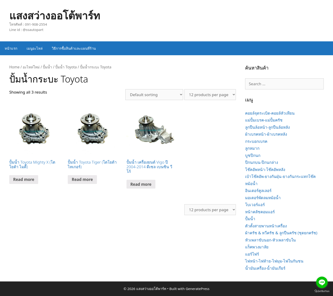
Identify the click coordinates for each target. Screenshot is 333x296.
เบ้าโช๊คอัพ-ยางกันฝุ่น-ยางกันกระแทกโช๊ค (280, 176)
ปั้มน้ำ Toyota (66, 67)
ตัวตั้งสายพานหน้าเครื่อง (266, 226)
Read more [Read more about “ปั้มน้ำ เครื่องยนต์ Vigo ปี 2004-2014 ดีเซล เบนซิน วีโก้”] (140, 184)
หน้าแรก (11, 48)
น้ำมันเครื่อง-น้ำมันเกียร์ (265, 268)
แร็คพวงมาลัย (256, 247)
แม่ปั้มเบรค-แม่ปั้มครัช (264, 120)
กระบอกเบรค (256, 141)
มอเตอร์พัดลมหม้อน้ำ (263, 197)
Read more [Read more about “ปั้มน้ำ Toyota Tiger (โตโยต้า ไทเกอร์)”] (82, 179)
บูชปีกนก (252, 155)
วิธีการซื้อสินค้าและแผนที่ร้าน (74, 48)
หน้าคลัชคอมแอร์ (260, 211)
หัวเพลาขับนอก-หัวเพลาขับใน (270, 240)
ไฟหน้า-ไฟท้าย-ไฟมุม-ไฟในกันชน (274, 261)
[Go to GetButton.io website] (321, 291)
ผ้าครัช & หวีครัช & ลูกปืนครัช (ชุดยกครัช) (281, 232)
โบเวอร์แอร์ (255, 204)
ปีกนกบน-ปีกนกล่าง (261, 162)
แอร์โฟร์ (252, 254)
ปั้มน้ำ (47, 67)
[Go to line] (322, 282)
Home (14, 67)
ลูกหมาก (252, 148)
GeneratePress (198, 288)
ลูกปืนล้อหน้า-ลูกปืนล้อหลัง (267, 127)
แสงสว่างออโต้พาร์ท (54, 15)
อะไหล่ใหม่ (31, 67)
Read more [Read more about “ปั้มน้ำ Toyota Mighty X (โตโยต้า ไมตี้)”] (23, 179)
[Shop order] (154, 94)
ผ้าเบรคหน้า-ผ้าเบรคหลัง (266, 134)
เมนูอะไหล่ (35, 48)
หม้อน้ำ (251, 183)
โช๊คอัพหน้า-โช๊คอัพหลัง (265, 169)
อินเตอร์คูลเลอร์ (258, 190)
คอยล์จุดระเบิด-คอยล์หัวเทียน (270, 113)
